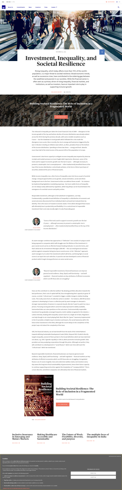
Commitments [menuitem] (21, 7)
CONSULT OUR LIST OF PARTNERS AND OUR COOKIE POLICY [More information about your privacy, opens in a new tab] (16, 488)
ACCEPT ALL (93, 477)
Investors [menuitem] (38, 7)
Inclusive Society (56, 99)
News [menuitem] (30, 7)
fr (119, 2)
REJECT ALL (93, 473)
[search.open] (118, 7)
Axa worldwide (111, 1)
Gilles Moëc (51, 55)
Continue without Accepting (115, 456)
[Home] (3, 7)
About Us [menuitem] (10, 7)
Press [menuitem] (46, 7)
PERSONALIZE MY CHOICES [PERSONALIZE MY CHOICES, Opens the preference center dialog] (93, 469)
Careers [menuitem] (54, 7)
